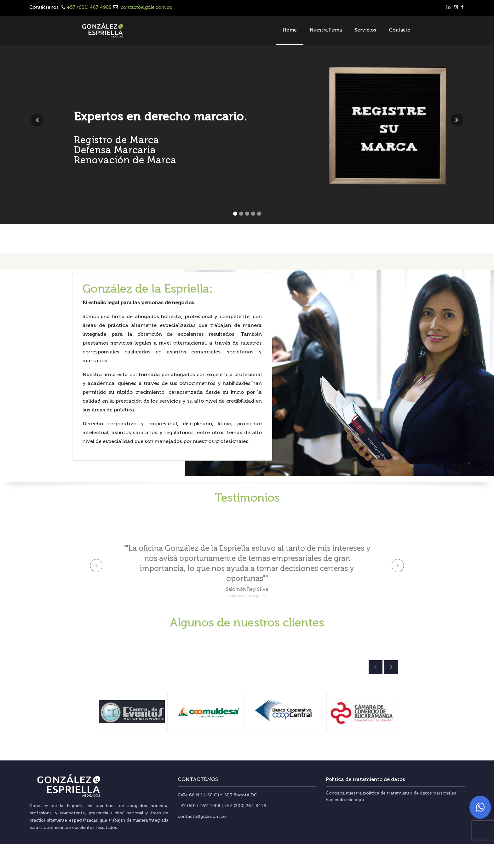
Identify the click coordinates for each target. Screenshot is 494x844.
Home (290, 30)
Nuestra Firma (326, 30)
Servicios (365, 30)
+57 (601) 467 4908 (89, 7)
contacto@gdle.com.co (145, 7)
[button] (37, 120)
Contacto (400, 30)
